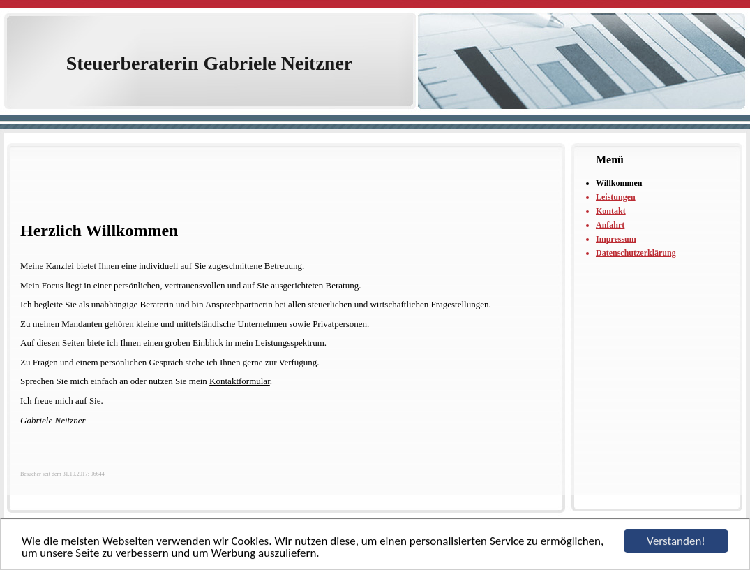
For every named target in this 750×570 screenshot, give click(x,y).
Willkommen (619, 183)
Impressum (616, 239)
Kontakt (611, 211)
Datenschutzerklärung (636, 253)
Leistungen (616, 197)
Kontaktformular (239, 381)
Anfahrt (610, 225)
